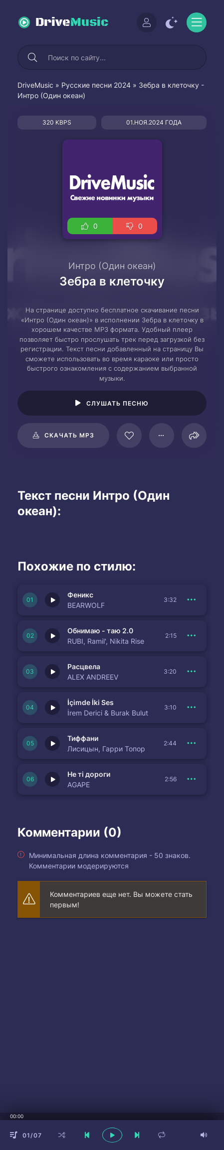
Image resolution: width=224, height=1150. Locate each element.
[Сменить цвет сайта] (172, 22)
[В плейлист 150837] (192, 779)
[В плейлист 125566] (161, 435)
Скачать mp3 (69, 435)
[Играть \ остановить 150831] (52, 708)
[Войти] (147, 22)
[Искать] (32, 57)
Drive (72, 22)
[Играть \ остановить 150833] (52, 600)
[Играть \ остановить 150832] (52, 636)
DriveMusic (35, 85)
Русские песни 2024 (96, 85)
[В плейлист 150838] (192, 671)
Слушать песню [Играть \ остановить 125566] (117, 403)
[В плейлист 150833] (192, 599)
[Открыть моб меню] (197, 22)
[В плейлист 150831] (192, 707)
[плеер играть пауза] (112, 1135)
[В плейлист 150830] (192, 743)
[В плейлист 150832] (192, 635)
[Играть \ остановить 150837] (52, 779)
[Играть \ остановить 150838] (52, 672)
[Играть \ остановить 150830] (52, 743)
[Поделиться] (194, 435)
